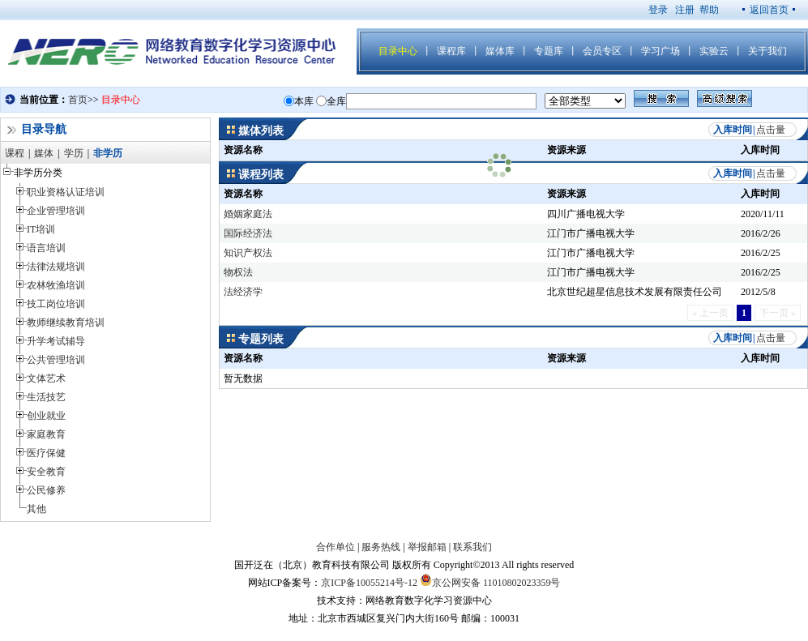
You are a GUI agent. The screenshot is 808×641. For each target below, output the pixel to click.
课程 (14, 153)
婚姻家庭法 (248, 214)
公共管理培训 (56, 359)
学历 (73, 153)
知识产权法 (248, 253)
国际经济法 (248, 233)
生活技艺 (46, 397)
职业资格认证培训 (66, 192)
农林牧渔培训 (56, 285)
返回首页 (769, 9)
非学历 (107, 153)
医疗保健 (46, 453)
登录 (658, 9)
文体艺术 (46, 378)
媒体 (43, 153)
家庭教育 (46, 434)
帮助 (709, 9)
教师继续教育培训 (66, 322)
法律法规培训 (56, 266)
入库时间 (732, 129)
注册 (685, 9)
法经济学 (243, 291)
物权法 (238, 272)
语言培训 (46, 248)
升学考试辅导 (56, 341)
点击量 (770, 129)
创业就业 (46, 415)
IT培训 (41, 229)
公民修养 (46, 490)
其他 (36, 509)
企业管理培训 (56, 210)
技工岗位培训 (56, 304)
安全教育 (46, 471)
